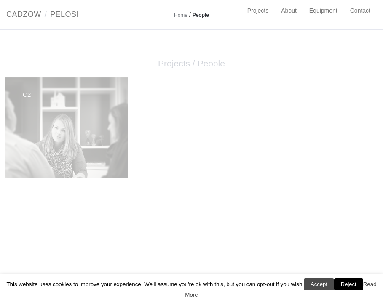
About (289, 10)
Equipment (323, 10)
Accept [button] (319, 284)
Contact (360, 10)
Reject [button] (348, 284)
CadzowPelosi (42, 14)
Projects (258, 10)
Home (180, 15)
